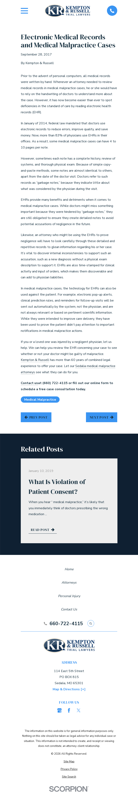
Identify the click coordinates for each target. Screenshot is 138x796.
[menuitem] (69, 761)
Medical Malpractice (40, 399)
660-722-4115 (66, 623)
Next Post (102, 417)
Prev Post (36, 417)
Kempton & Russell (35, 360)
